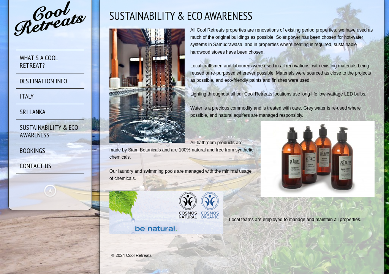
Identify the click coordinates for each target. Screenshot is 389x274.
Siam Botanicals (144, 150)
